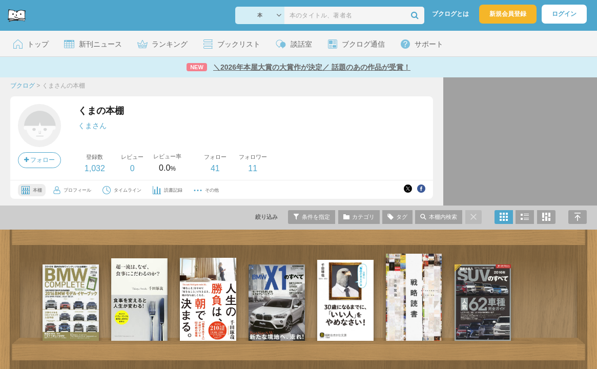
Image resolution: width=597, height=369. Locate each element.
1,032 (95, 168)
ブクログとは (450, 13)
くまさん (92, 125)
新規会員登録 (507, 13)
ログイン (564, 13)
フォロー (39, 159)
